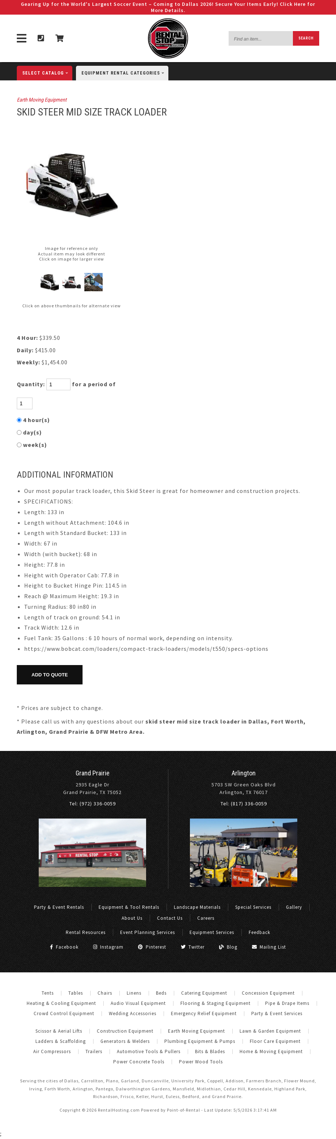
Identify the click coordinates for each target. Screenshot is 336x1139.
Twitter (193, 947)
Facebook (64, 947)
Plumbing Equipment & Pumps (199, 1041)
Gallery (294, 907)
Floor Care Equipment (275, 1041)
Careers (205, 918)
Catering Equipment (204, 993)
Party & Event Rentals (59, 907)
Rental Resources (86, 932)
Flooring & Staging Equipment (215, 1003)
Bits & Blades (210, 1051)
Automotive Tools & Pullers (148, 1051)
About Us (132, 918)
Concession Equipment (268, 993)
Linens (134, 993)
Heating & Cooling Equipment (61, 1003)
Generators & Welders (125, 1041)
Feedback (259, 932)
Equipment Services (212, 932)
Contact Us (170, 918)
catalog (47, 73)
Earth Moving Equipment (41, 100)
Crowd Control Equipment (64, 1013)
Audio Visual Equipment (138, 1003)
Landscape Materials (197, 907)
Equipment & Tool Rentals (129, 907)
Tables (75, 993)
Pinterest (152, 947)
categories (124, 73)
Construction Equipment (125, 1031)
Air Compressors (52, 1051)
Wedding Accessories (132, 1013)
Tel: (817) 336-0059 (244, 803)
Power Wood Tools (201, 1062)
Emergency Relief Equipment (204, 1013)
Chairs (105, 993)
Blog (228, 947)
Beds (161, 993)
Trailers (93, 1051)
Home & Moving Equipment (271, 1051)
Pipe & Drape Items (287, 1003)
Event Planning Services (147, 932)
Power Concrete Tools (138, 1062)
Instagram (108, 947)
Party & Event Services (276, 1013)
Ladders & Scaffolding (60, 1041)
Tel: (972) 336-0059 (92, 803)
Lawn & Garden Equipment (270, 1031)
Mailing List (269, 947)
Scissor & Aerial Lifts (58, 1031)
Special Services (253, 907)
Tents (48, 993)
